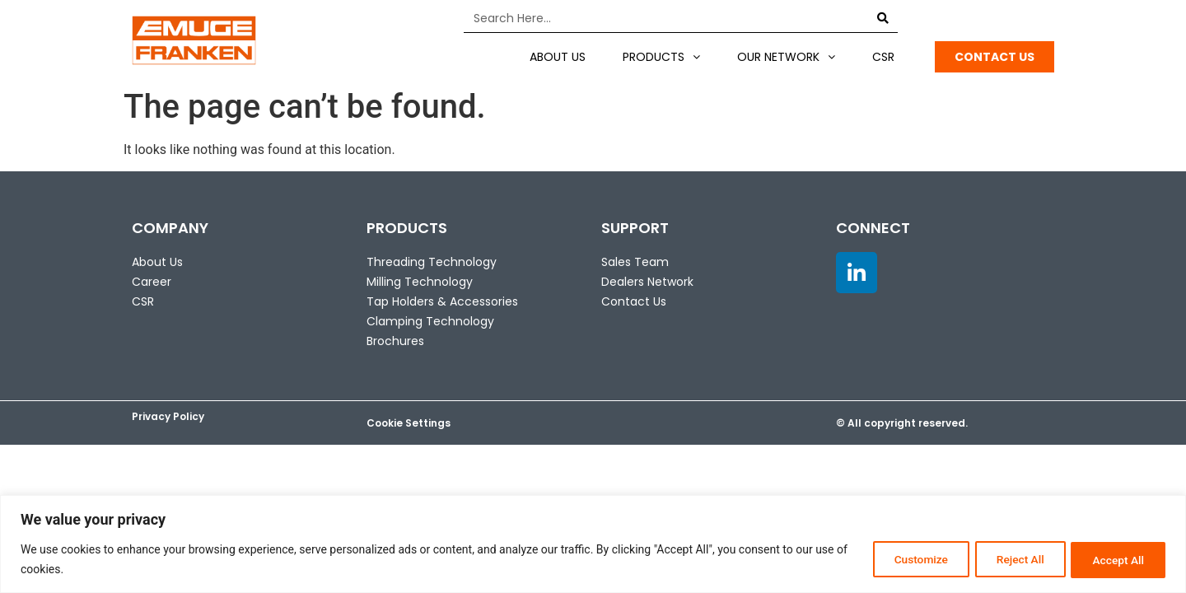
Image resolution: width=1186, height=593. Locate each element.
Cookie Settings (409, 423)
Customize (904, 559)
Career (151, 281)
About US (558, 57)
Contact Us (633, 301)
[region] (593, 544)
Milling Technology (420, 281)
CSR (883, 57)
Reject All (1010, 559)
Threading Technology (432, 262)
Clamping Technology (430, 321)
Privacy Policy (168, 416)
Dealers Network (647, 281)
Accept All (1115, 559)
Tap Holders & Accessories (442, 301)
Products (661, 57)
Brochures (395, 341)
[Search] (883, 18)
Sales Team (635, 262)
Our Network (786, 57)
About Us (157, 262)
